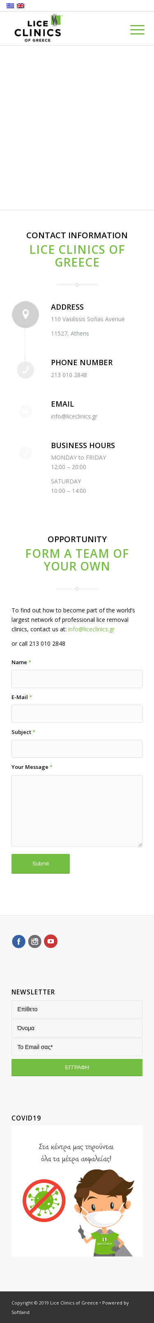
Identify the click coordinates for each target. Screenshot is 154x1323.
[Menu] (131, 29)
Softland (20, 1312)
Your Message (32, 767)
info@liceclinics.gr (91, 629)
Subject (23, 732)
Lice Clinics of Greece (74, 1303)
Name (21, 662)
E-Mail (21, 697)
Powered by (115, 1303)
